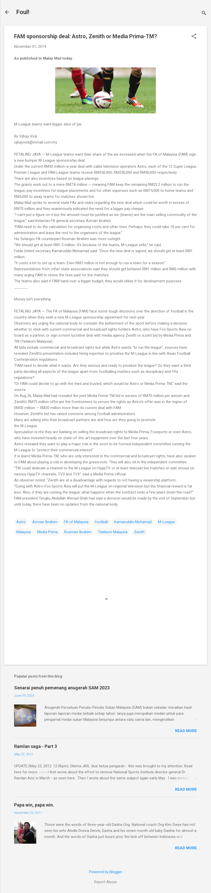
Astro (21, 522)
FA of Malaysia (76, 522)
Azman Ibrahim (44, 522)
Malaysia (23, 532)
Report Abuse (105, 882)
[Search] (204, 13)
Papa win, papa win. (34, 805)
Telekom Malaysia (112, 532)
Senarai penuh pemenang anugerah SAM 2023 (62, 687)
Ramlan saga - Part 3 (35, 746)
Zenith (139, 532)
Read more (186, 731)
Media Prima (47, 532)
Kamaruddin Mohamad (133, 522)
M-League (166, 522)
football (101, 522)
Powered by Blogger (105, 872)
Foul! (22, 12)
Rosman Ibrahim (77, 532)
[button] (194, 36)
